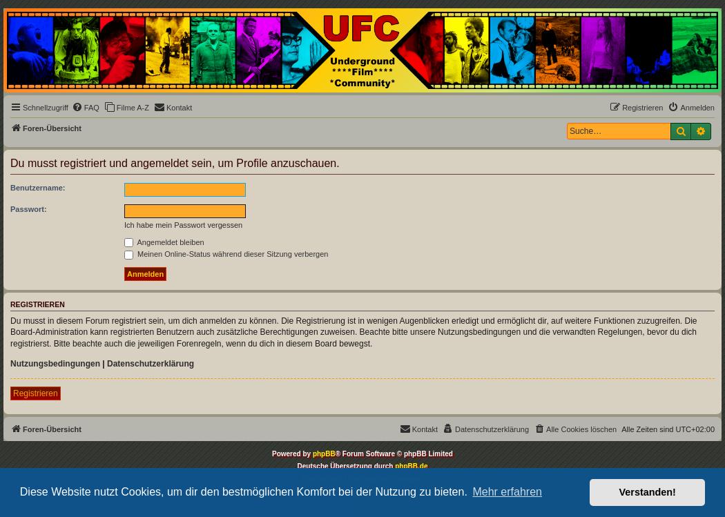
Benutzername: (37, 188)
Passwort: (28, 209)
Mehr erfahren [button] (507, 492)
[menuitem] (85, 107)
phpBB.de (411, 466)
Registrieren (35, 393)
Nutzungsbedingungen (55, 364)
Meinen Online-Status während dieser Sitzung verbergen (226, 254)
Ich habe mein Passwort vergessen (183, 225)
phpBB (324, 454)
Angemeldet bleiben (164, 242)
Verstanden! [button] (647, 492)
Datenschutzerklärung (150, 364)
